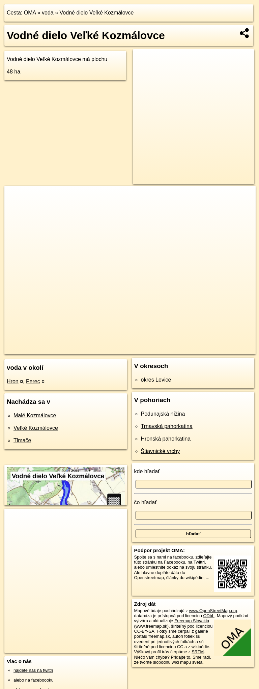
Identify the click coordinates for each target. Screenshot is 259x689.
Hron (13, 381)
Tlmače (22, 440)
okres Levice (156, 380)
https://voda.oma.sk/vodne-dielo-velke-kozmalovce (210, 349)
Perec (33, 381)
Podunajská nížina (163, 414)
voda (48, 13)
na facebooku (180, 557)
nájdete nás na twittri (33, 670)
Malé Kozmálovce (34, 415)
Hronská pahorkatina (166, 439)
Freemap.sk (144, 349)
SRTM (198, 651)
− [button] (16, 208)
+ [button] (16, 197)
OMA (30, 13)
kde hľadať (147, 471)
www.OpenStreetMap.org (213, 610)
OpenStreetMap (109, 349)
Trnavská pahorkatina (167, 426)
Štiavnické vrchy (160, 451)
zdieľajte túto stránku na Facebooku (173, 560)
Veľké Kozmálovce (35, 428)
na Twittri (196, 562)
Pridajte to (180, 657)
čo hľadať (145, 502)
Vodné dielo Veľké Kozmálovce (97, 13)
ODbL (208, 615)
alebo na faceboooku (33, 680)
